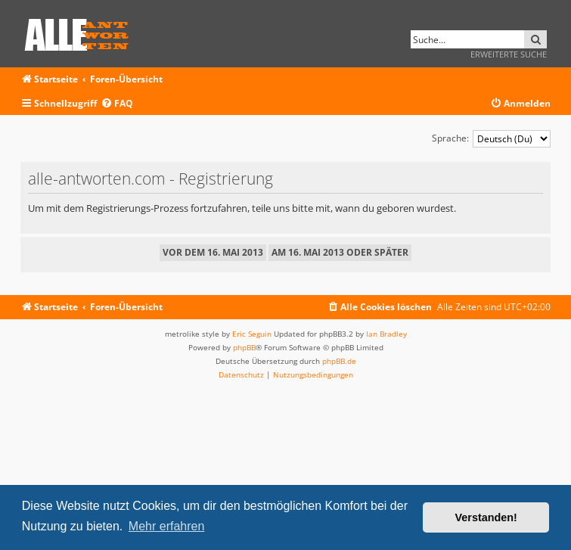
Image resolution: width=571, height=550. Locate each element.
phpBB (244, 347)
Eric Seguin (252, 333)
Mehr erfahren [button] (167, 526)
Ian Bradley (386, 333)
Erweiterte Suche (508, 54)
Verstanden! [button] (486, 517)
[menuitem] (117, 104)
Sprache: (450, 138)
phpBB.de (339, 361)
